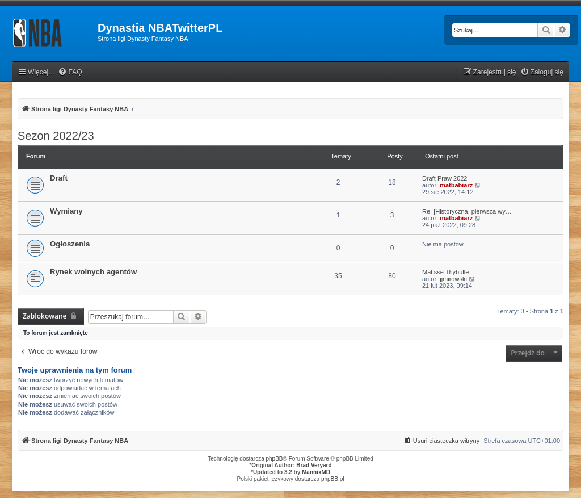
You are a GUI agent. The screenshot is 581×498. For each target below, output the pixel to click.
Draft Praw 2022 (444, 178)
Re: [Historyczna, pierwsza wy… (467, 211)
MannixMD (316, 472)
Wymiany (66, 211)
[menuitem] (70, 72)
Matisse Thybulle (445, 272)
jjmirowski (453, 278)
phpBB (274, 458)
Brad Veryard (313, 465)
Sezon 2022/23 (56, 135)
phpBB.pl (332, 479)
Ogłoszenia (70, 244)
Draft (59, 178)
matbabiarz (456, 185)
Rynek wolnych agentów (93, 271)
